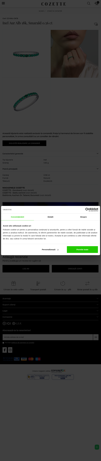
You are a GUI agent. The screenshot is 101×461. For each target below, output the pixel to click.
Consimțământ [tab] (17, 217)
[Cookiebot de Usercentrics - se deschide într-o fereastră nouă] (87, 209)
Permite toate (82, 249)
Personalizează (50, 249)
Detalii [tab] (50, 217)
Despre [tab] (83, 217)
